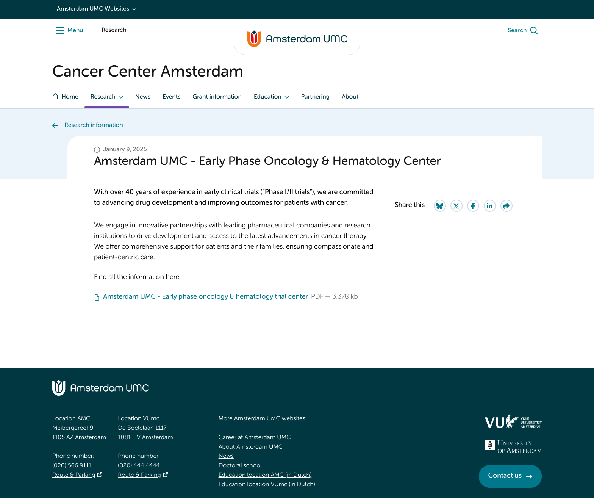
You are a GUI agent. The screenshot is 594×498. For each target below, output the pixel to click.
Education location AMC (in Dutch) (265, 475)
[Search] (525, 31)
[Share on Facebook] (473, 206)
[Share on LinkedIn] (490, 206)
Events (171, 97)
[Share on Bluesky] (440, 206)
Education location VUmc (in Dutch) (267, 485)
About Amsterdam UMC (251, 447)
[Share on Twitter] (456, 206)
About (350, 97)
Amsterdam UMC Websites (93, 9)
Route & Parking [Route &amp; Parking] (73, 475)
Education (267, 97)
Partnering (315, 97)
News (142, 97)
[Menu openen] (67, 31)
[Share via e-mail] (506, 206)
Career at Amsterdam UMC (255, 438)
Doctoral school (240, 466)
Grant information (217, 97)
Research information (93, 125)
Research (103, 97)
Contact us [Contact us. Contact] (505, 476)
